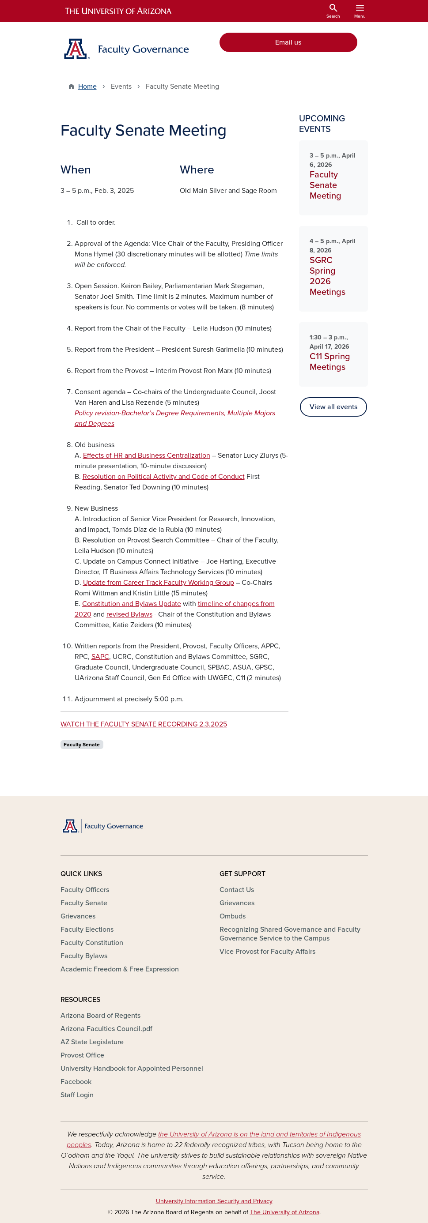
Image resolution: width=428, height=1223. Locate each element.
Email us (288, 42)
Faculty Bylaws (84, 956)
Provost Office (82, 1055)
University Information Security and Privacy (214, 1201)
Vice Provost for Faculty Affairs (267, 951)
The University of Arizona (284, 1212)
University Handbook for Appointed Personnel (132, 1068)
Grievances (78, 916)
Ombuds (233, 916)
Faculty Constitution (92, 942)
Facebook (76, 1081)
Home (87, 86)
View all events (333, 407)
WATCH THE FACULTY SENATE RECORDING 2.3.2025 (144, 724)
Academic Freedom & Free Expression (120, 969)
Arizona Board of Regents (100, 1015)
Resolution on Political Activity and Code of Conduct (164, 476)
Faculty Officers (85, 889)
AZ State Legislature (92, 1042)
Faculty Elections (87, 929)
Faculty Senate (82, 744)
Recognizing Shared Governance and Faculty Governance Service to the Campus (290, 934)
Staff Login (77, 1095)
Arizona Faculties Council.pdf (106, 1028)
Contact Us (237, 889)
